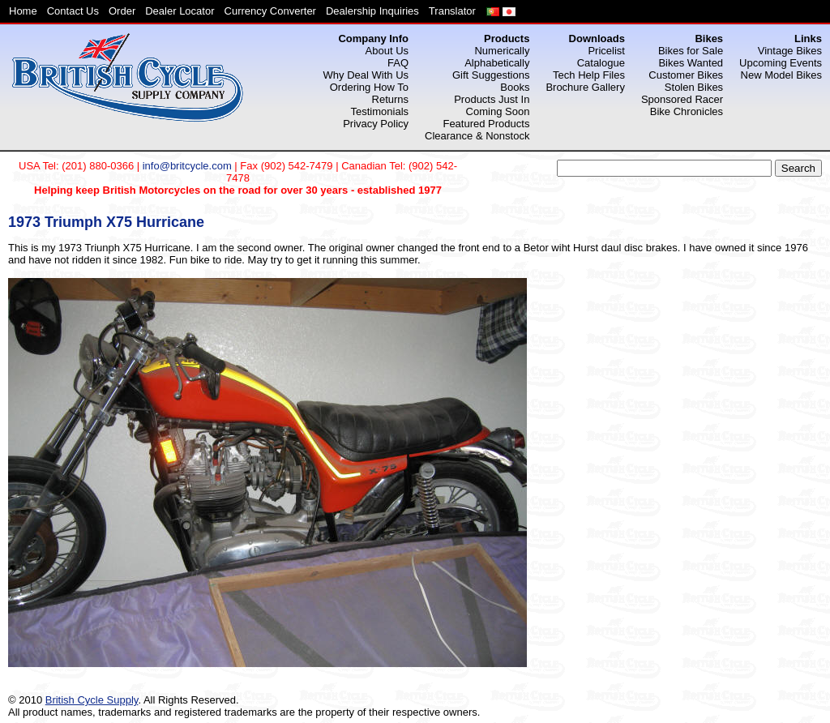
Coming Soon (498, 111)
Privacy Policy (376, 124)
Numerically (501, 51)
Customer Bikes (685, 75)
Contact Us (73, 11)
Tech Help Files (589, 75)
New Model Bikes (781, 75)
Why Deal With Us (366, 75)
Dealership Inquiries (372, 11)
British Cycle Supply (92, 700)
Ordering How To (369, 87)
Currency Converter (270, 11)
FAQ (398, 63)
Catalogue (601, 63)
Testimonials (380, 111)
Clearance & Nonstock (477, 136)
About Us (387, 51)
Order (122, 11)
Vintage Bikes (790, 51)
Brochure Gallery (585, 87)
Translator (452, 11)
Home (23, 11)
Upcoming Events (780, 63)
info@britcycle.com (187, 166)
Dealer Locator (179, 11)
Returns (390, 99)
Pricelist (606, 51)
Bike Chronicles (686, 111)
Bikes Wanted (690, 63)
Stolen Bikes (694, 87)
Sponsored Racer (682, 99)
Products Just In (491, 99)
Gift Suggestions (490, 75)
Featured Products (486, 124)
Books (514, 87)
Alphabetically (496, 63)
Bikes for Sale (690, 51)
